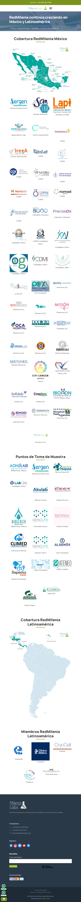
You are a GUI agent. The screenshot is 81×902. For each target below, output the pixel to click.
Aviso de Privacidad (40, 890)
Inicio (13, 28)
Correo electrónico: (15, 857)
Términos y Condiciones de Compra (40, 892)
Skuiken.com (46, 898)
